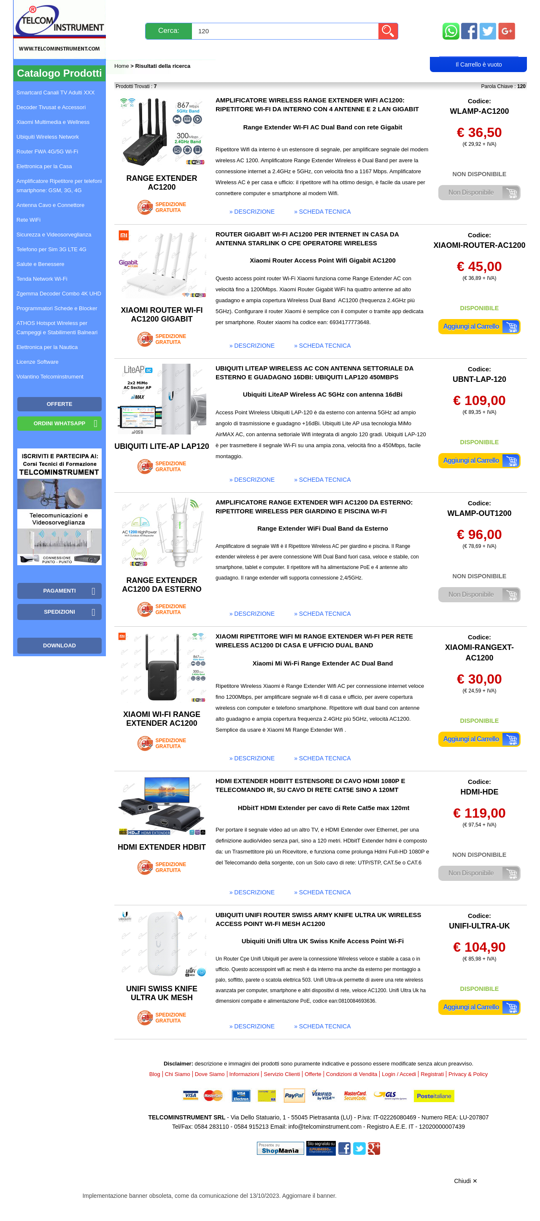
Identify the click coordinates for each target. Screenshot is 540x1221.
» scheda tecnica (322, 211)
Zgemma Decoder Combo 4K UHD (58, 293)
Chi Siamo (177, 1074)
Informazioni (376, 9)
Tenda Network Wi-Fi (42, 279)
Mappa (479, 9)
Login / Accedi (237, 49)
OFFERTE (60, 404)
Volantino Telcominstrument (50, 376)
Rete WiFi (28, 220)
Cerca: (168, 31)
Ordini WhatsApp (60, 423)
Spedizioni (204, 9)
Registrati (299, 49)
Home (122, 66)
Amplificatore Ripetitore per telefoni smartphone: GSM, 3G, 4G (59, 185)
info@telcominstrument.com (325, 1126)
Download (59, 645)
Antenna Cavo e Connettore (50, 205)
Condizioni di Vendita (351, 1074)
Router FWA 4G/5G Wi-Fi (47, 151)
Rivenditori (355, 49)
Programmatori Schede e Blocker (56, 308)
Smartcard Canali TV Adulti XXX (55, 92)
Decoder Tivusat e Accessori (51, 107)
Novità (133, 9)
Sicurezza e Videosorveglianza (54, 234)
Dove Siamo (210, 1074)
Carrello (479, 49)
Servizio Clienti (312, 9)
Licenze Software (37, 362)
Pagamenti (253, 9)
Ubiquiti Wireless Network (47, 137)
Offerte (313, 1074)
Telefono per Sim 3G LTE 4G (51, 249)
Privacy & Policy (468, 1074)
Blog (130, 49)
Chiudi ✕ (466, 1181)
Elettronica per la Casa (44, 166)
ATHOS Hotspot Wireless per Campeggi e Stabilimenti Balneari (56, 327)
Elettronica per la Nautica (47, 347)
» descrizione (252, 211)
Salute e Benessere (40, 264)
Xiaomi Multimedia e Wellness (52, 122)
